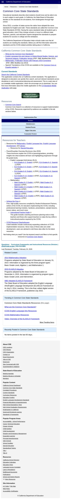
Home (6, 7)
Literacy (22, 146)
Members (6, 378)
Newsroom (6, 362)
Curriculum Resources (10, 395)
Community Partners (30, 134)
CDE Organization (8, 352)
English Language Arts (34, 143)
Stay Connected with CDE (11, 364)
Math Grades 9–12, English (27, 196)
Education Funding (8, 397)
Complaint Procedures (10, 390)
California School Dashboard (11, 385)
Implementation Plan (30, 117)
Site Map (13, 486)
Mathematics (21, 143)
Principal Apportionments (10, 438)
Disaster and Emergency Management (14, 433)
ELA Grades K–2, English (26, 162)
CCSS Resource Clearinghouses (17, 222)
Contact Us (6, 354)
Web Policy (6, 488)
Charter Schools (8, 426)
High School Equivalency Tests (12, 405)
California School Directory (11, 460)
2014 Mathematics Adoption (15, 258)
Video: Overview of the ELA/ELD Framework (22, 319)
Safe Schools (7, 441)
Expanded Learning (9, 436)
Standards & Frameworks (10, 414)
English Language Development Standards (16, 400)
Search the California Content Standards (15, 74)
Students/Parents (30, 127)
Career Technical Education (11, 424)
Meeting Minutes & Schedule (11, 376)
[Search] (59, 2)
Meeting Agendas (8, 373)
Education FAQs (8, 465)
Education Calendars (9, 462)
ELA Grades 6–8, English (26, 171)
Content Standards (8, 392)
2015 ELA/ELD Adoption (14, 269)
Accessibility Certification (10, 491)
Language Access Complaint (11, 467)
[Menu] (2, 1)
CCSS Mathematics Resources (17, 315)
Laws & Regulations (9, 469)
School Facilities (8, 443)
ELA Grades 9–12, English (26, 176)
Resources (13, 7)
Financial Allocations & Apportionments (15, 402)
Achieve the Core (13, 201)
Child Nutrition (7, 429)
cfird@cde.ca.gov (8, 246)
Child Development (9, 431)
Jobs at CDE (7, 359)
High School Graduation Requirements (15, 407)
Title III (5, 453)
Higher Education (30, 130)
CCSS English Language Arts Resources (21, 311)
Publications (6, 474)
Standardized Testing (9, 448)
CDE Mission (7, 349)
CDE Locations (7, 347)
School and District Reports (11, 477)
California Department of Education (18, 2)
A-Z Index (6, 486)
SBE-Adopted (18, 281)
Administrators (30, 124)
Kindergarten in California (10, 409)
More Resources (10, 479)
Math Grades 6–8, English (26, 191)
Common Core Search (13, 105)
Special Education (27, 148)
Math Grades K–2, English (26, 182)
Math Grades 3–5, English (26, 187)
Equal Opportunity (8, 357)
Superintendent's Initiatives (11, 366)
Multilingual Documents (10, 472)
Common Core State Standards (12, 388)
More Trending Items (47, 322)
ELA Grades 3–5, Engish (26, 167)
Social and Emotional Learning (12, 412)
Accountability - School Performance (14, 421)
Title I (4, 450)
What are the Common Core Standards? (19, 54)
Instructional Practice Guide (20, 212)
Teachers (30, 120)
